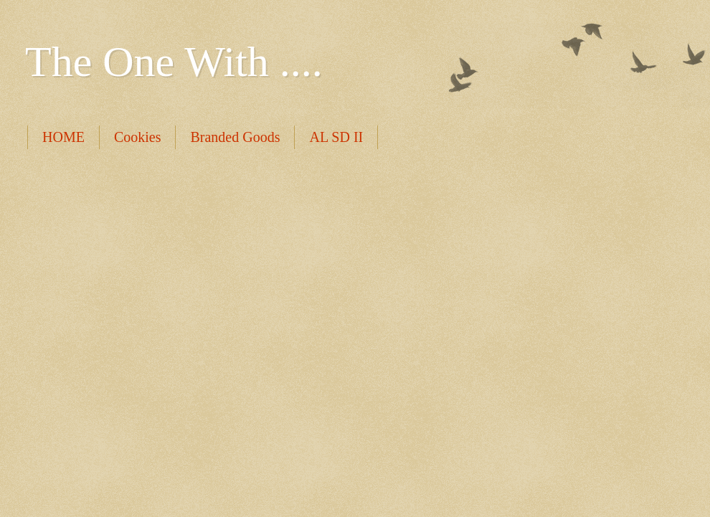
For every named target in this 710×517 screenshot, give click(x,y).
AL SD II (336, 137)
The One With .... (174, 61)
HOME (63, 137)
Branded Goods (235, 137)
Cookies (137, 137)
